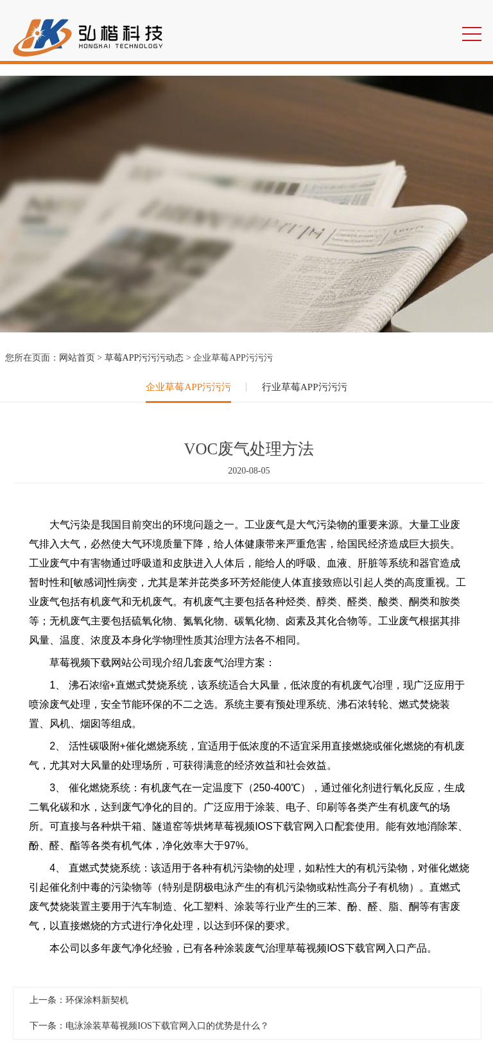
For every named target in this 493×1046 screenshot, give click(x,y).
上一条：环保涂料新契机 (79, 1000)
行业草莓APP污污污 (304, 387)
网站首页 (77, 358)
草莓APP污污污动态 (144, 358)
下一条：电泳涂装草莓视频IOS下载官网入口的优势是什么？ (149, 1026)
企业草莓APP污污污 (188, 387)
